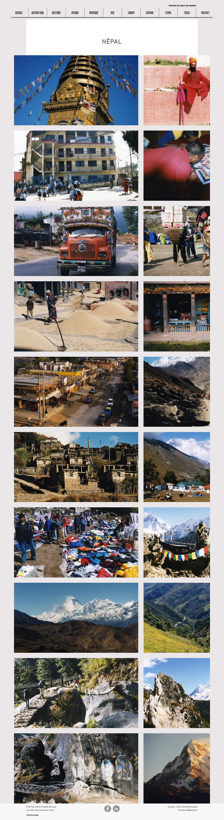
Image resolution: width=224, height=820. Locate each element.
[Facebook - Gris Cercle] (107, 808)
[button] (75, 12)
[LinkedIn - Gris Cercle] (116, 808)
